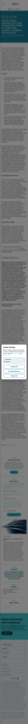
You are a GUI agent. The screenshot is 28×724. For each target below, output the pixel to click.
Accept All (14, 366)
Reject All (14, 376)
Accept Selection (14, 371)
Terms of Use (6, 355)
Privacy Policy (16, 353)
